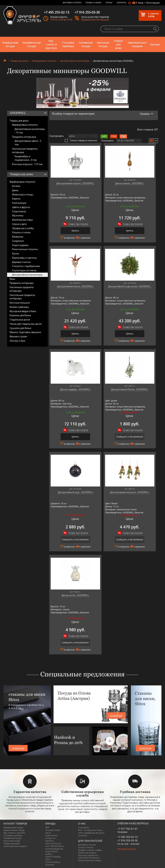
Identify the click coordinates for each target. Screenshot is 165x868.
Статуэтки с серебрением (26, 266)
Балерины (17, 236)
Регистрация (153, 2)
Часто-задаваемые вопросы (91, 832)
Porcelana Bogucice (54, 848)
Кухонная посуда (103, 44)
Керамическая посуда (32, 44)
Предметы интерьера (24, 136)
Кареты (16, 198)
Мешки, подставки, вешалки (25, 332)
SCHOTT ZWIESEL (53, 856)
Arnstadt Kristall (52, 830)
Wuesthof (49, 864)
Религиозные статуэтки (25, 249)
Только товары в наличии (81, 140)
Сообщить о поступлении (129, 436)
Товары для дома (118, 44)
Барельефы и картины (24, 257)
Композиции (19, 202)
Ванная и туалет (18, 336)
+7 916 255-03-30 (127, 840)
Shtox (48, 859)
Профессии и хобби (23, 228)
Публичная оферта (87, 852)
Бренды (155, 44)
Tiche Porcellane (52, 862)
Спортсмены (19, 211)
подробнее (18, 748)
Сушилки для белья (20, 328)
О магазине (83, 827)
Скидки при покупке (78, 224)
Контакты (121, 2)
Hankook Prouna (53, 843)
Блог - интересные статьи (90, 830)
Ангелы (16, 186)
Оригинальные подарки (137, 44)
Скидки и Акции (94, 2)
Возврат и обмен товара (89, 850)
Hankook (49, 840)
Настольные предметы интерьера (25, 150)
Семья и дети (19, 224)
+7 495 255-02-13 (127, 837)
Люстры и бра (17, 340)
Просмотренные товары (89, 860)
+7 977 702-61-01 (127, 828)
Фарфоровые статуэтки (44, 60)
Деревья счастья (21, 262)
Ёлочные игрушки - (27, 164)
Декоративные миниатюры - (30, 130)
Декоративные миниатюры (74, 60)
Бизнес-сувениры (19, 307)
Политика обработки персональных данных (89, 856)
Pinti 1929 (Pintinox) (54, 846)
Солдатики (18, 240)
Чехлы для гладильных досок (26, 323)
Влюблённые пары (22, 219)
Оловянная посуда (86, 44)
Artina (48, 832)
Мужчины (17, 215)
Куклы (15, 253)
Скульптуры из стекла (24, 270)
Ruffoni (48, 854)
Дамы (15, 190)
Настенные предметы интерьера (22, 289)
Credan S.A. (50, 838)
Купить (75, 230)
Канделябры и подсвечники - (26, 158)
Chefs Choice (51, 835)
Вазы (12, 278)
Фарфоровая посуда (10, 44)
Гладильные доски (20, 319)
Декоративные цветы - (28, 142)
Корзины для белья (20, 315)
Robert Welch (51, 851)
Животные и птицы (22, 194)
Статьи (109, 2)
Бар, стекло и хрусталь (51, 44)
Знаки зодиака (20, 245)
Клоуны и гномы (21, 232)
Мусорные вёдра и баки (23, 311)
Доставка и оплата (72, 2)
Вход (140, 2)
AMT (47, 827)
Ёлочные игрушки (20, 302)
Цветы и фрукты (21, 207)
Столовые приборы (68, 44)
